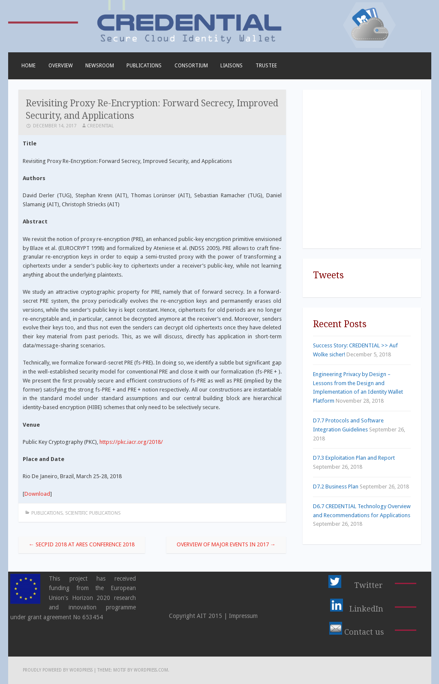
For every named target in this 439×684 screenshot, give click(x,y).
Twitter (368, 585)
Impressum (243, 615)
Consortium (191, 66)
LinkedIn (366, 608)
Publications (144, 66)
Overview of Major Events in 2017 (226, 544)
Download (37, 494)
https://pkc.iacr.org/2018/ (131, 442)
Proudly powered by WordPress (58, 670)
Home (28, 66)
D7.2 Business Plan (335, 486)
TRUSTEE (266, 66)
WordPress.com (151, 670)
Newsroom (99, 66)
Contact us (364, 631)
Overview (60, 66)
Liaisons (231, 66)
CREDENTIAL (100, 126)
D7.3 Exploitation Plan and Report (354, 458)
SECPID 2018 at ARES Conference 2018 (82, 544)
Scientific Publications (92, 513)
